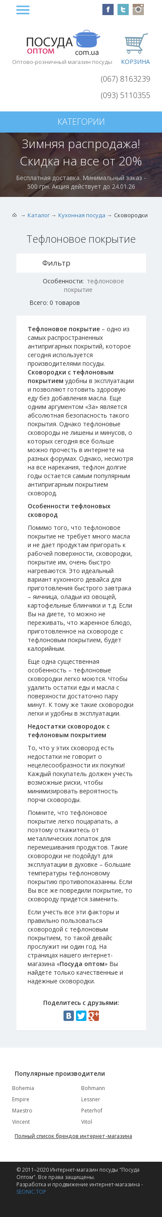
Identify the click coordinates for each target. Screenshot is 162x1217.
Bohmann (93, 1088)
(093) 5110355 (125, 95)
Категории (81, 121)
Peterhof (91, 1110)
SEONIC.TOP (31, 1191)
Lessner (90, 1099)
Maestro (22, 1110)
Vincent (21, 1121)
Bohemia (23, 1088)
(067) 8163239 (125, 78)
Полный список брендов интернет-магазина (73, 1136)
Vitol (86, 1121)
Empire (20, 1099)
